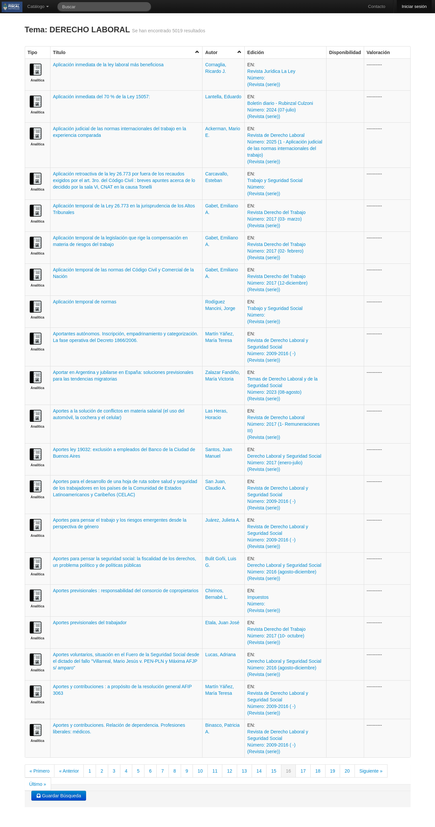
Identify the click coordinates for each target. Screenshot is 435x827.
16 (288, 771)
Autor (223, 52)
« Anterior (69, 771)
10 (200, 771)
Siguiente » (371, 771)
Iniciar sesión (414, 6)
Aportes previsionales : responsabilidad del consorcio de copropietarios (126, 590)
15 (273, 771)
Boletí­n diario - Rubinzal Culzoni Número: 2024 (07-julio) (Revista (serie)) (280, 110)
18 (318, 771)
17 (303, 771)
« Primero (40, 771)
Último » (37, 784)
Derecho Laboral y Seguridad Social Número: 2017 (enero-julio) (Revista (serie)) (284, 462)
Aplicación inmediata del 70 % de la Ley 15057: (101, 96)
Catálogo (38, 6)
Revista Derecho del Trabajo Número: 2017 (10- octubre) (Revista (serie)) (276, 636)
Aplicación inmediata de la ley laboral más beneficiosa (108, 64)
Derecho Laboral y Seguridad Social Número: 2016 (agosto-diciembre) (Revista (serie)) (284, 572)
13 (244, 771)
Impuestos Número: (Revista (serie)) (263, 604)
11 (215, 771)
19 (332, 771)
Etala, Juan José (222, 622)
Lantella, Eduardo (223, 96)
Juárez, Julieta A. (222, 520)
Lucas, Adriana (220, 654)
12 (229, 771)
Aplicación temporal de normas (84, 301)
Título (126, 52)
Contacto (376, 6)
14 (259, 771)
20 (347, 771)
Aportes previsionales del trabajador (90, 622)
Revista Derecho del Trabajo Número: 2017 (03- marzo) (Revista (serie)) (276, 219)
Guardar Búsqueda (58, 795)
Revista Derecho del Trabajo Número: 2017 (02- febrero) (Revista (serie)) (276, 251)
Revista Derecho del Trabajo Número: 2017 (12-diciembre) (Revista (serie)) (277, 283)
